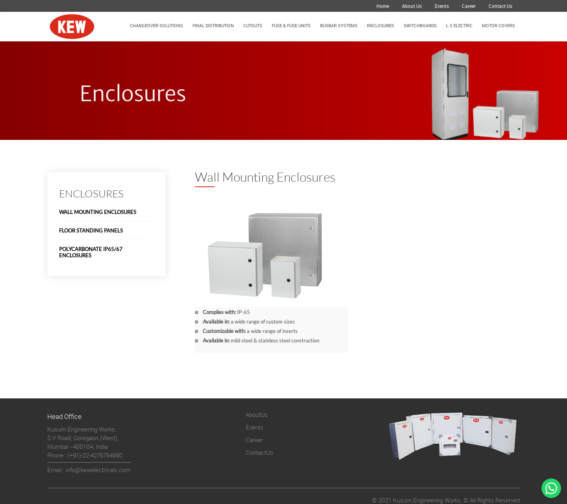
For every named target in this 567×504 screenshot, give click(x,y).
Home (382, 6)
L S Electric (459, 25)
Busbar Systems (339, 25)
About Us (412, 6)
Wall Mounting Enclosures (97, 212)
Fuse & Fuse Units (291, 25)
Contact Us (500, 6)
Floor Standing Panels (91, 230)
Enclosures (380, 25)
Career (469, 6)
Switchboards (420, 25)
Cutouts (252, 25)
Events (442, 6)
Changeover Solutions (156, 25)
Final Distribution (213, 25)
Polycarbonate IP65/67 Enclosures (90, 252)
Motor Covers (498, 25)
